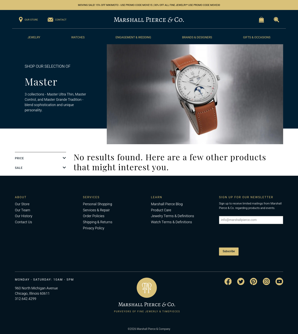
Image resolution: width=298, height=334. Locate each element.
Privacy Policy (93, 228)
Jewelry (34, 37)
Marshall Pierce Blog (167, 204)
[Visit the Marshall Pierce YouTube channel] (279, 280)
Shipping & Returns (97, 222)
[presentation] (248, 235)
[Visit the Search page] (276, 19)
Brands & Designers (197, 37)
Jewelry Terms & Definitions (172, 216)
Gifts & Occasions (256, 37)
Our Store (22, 204)
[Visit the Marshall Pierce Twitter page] (240, 280)
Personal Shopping (97, 204)
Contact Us (23, 222)
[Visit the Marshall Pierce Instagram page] (266, 280)
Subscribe (229, 251)
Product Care (161, 210)
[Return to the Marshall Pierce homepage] (149, 19)
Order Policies (93, 216)
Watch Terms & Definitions (171, 222)
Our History (23, 216)
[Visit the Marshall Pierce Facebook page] (228, 280)
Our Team (22, 210)
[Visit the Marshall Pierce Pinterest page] (253, 280)
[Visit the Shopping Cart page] (261, 20)
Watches (78, 37)
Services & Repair (96, 210)
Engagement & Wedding (133, 37)
